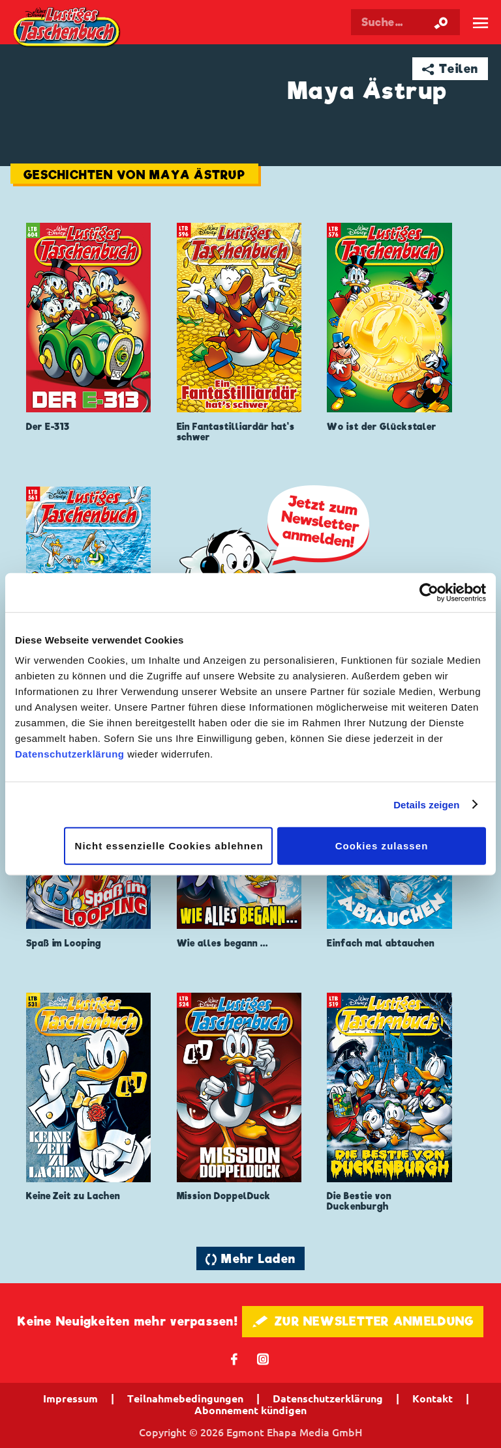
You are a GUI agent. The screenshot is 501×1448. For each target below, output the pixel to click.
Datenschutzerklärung (70, 753)
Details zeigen (426, 804)
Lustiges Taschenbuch (67, 28)
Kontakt (432, 1398)
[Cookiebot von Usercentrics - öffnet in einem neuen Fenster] (429, 592)
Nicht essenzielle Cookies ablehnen (169, 845)
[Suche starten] (441, 22)
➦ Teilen (450, 69)
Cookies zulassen (382, 845)
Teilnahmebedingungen (185, 1398)
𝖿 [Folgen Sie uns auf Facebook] (234, 1358)
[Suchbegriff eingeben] (405, 22)
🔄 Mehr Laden (250, 1259)
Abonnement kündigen (250, 1410)
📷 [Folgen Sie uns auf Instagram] (263, 1358)
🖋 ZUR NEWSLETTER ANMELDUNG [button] (363, 1321)
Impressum (70, 1398)
